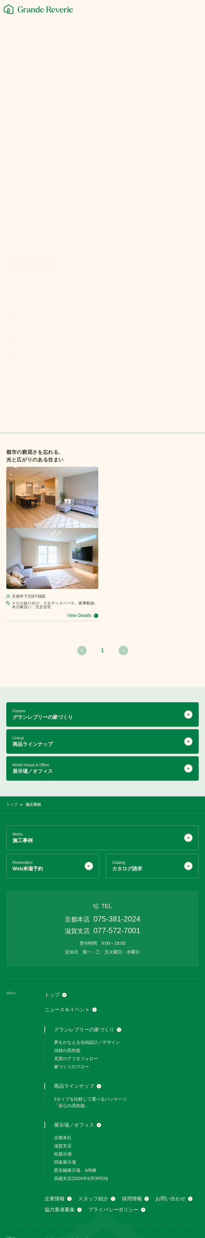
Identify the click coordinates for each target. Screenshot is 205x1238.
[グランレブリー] (38, 9)
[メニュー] (196, 9)
